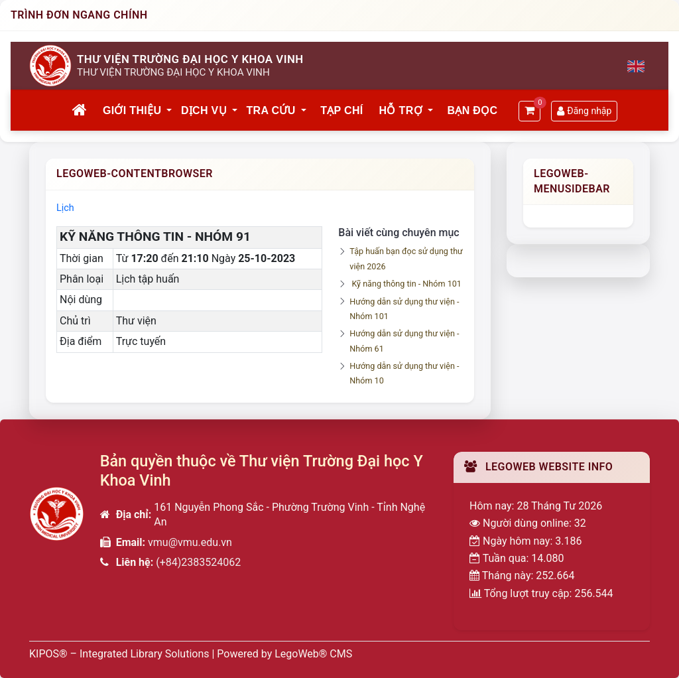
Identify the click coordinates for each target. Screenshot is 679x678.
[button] (170, 111)
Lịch (65, 208)
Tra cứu (271, 110)
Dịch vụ (204, 110)
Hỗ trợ (400, 110)
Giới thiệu (132, 110)
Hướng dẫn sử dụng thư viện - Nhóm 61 (404, 340)
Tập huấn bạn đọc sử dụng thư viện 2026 (406, 258)
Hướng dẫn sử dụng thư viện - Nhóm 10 (404, 373)
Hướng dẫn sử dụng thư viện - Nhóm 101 (404, 309)
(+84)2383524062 (198, 562)
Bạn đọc (472, 110)
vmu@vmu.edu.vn (190, 542)
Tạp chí (341, 110)
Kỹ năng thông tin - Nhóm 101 (406, 284)
